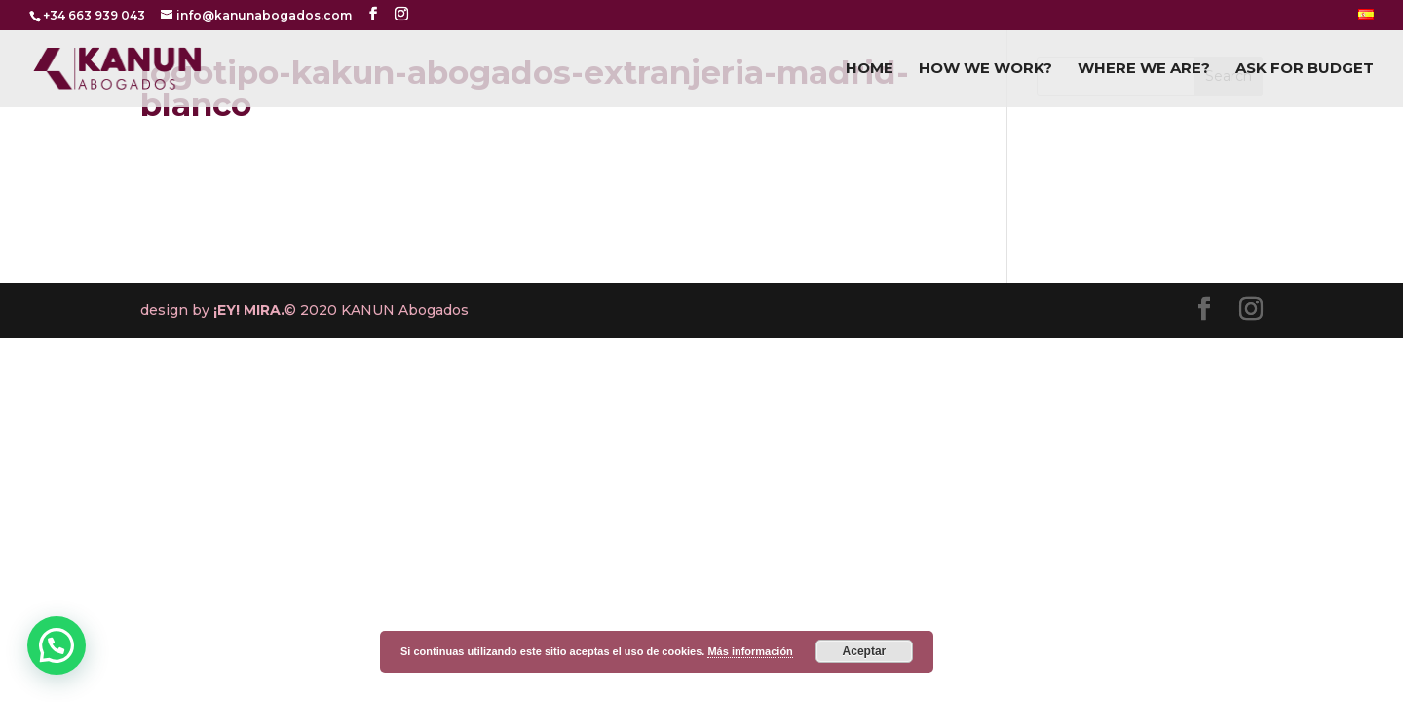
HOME (869, 69)
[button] (56, 645)
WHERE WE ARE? (1144, 69)
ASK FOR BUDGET (1304, 69)
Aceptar (865, 651)
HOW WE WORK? (985, 69)
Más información (749, 651)
